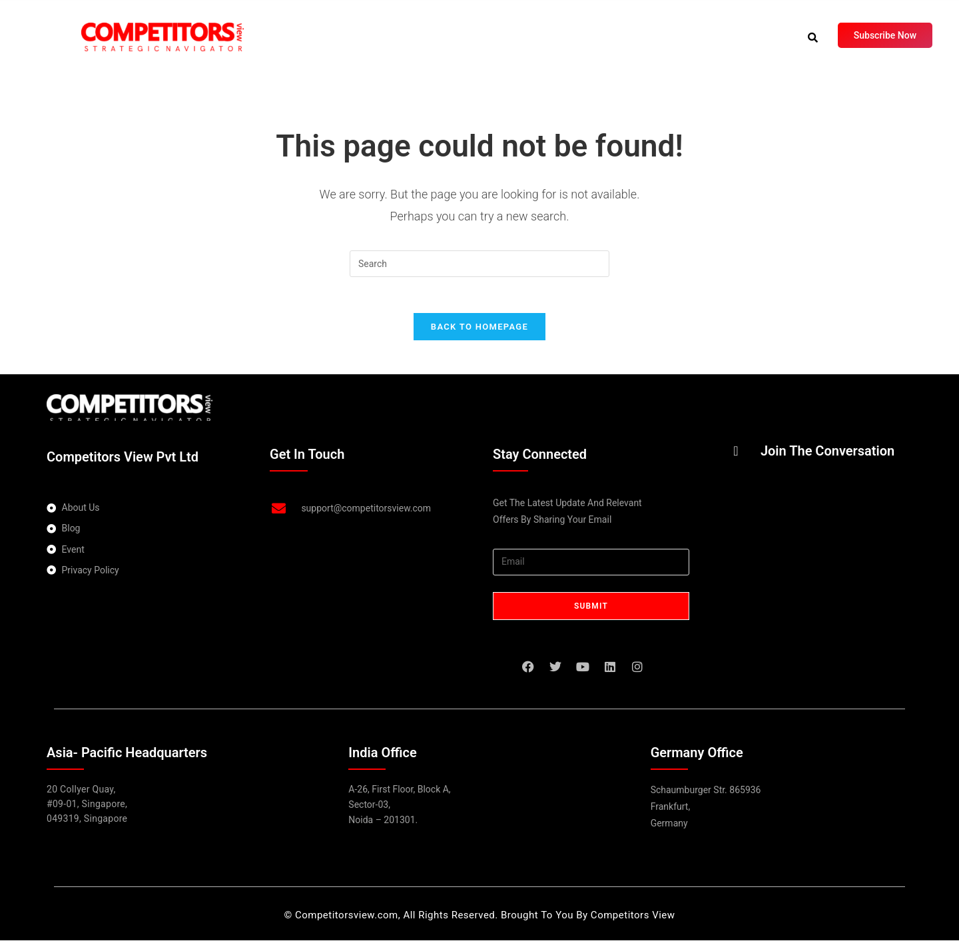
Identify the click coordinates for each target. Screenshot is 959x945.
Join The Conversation (827, 456)
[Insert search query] (479, 263)
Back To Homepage (479, 331)
